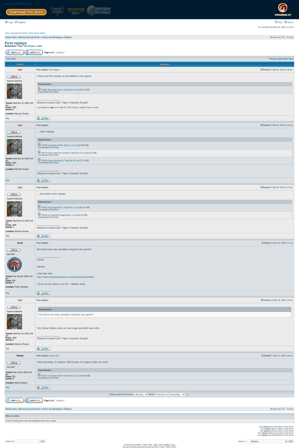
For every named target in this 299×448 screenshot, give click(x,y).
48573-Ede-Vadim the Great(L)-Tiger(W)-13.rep (63, 153)
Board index (11, 37)
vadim (39, 46)
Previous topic (275, 59)
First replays (16, 43)
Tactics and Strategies (52, 37)
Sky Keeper (29, 46)
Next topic (288, 59)
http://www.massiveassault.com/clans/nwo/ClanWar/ (65, 277)
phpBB (137, 445)
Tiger (20, 46)
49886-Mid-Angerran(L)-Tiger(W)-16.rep (60, 90)
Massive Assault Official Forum (18, 4)
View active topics (37, 33)
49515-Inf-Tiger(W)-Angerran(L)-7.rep (59, 215)
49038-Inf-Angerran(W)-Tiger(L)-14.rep (59, 145)
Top (7, 118)
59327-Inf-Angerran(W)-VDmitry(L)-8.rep (60, 376)
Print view (10, 59)
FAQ (278, 22)
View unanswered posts (16, 33)
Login (9, 22)
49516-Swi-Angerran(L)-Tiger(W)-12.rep (60, 207)
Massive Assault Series (29, 37)
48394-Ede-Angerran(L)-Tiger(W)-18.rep (60, 160)
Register (20, 22)
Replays (68, 37)
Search (289, 22)
